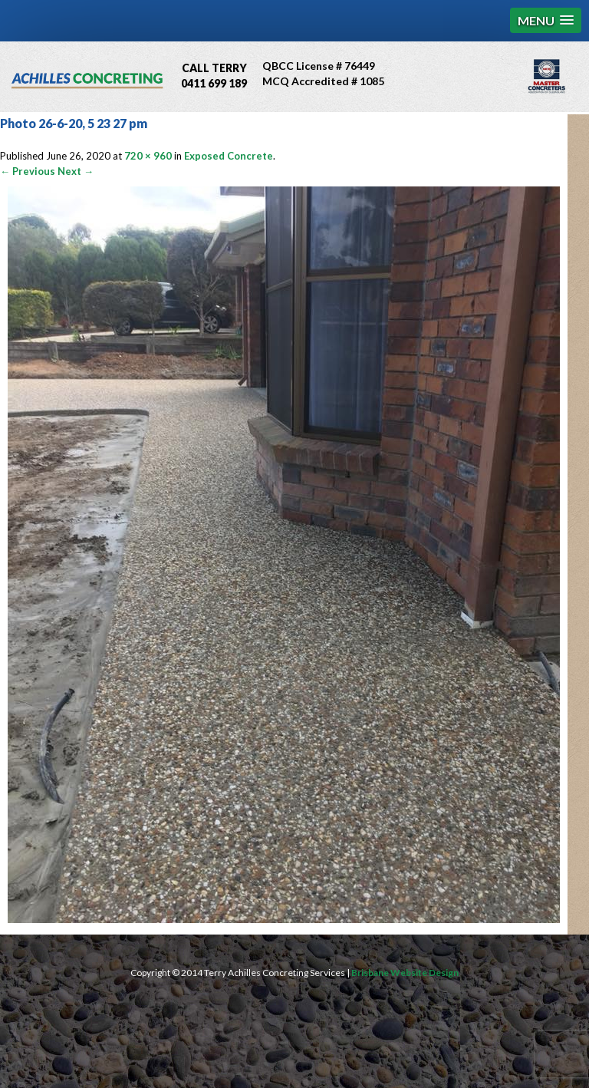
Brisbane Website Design (405, 972)
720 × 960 (148, 156)
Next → (76, 171)
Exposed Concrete (228, 156)
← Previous (27, 171)
